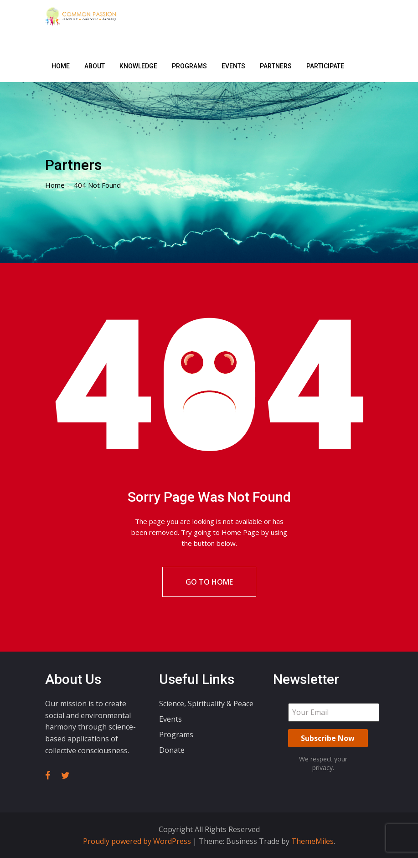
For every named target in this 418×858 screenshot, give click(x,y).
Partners (276, 66)
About (94, 66)
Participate (325, 66)
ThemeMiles (312, 841)
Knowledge (138, 66)
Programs (189, 66)
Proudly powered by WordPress (138, 841)
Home (61, 66)
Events (233, 66)
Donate (172, 750)
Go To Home (209, 582)
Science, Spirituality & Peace (206, 704)
